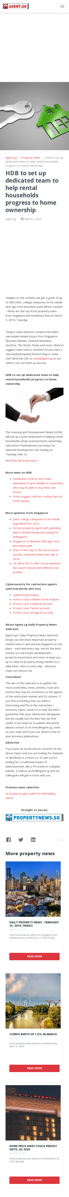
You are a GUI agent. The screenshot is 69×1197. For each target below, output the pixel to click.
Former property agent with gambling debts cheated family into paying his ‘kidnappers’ (37, 532)
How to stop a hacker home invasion (36, 599)
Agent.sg (11, 157)
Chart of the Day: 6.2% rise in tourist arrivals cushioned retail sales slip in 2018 (36, 554)
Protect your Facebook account (32, 604)
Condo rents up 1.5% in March (33, 1034)
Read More (34, 956)
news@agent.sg (42, 358)
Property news (30, 157)
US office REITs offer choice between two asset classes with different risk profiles (37, 567)
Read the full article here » (22, 460)
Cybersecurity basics (26, 595)
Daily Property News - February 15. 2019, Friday (34, 923)
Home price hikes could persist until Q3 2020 (33, 1147)
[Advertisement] (34, 47)
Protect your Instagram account (33, 612)
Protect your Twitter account (31, 608)
